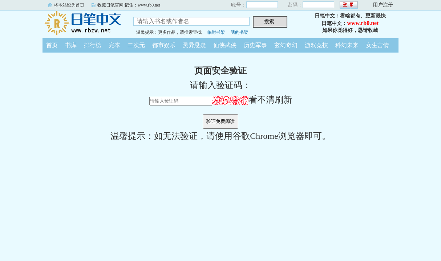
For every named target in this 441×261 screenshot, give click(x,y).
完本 (114, 45)
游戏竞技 (316, 45)
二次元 (136, 45)
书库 (71, 45)
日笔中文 (82, 23)
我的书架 (239, 32)
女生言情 (377, 45)
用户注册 (383, 5)
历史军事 (255, 45)
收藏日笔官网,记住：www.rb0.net (128, 5)
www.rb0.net (363, 23)
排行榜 (92, 45)
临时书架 (216, 32)
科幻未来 (347, 45)
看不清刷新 (252, 99)
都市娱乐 (163, 45)
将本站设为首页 (69, 5)
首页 (52, 45)
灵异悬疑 (194, 45)
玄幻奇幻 (286, 45)
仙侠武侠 (224, 45)
